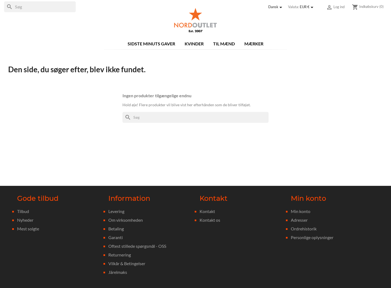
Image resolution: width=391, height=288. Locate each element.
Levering (116, 211)
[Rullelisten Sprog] (276, 7)
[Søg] (40, 6)
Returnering (119, 254)
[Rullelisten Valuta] (307, 7)
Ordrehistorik (304, 228)
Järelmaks (117, 272)
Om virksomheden (125, 220)
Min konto (300, 211)
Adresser (299, 220)
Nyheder (25, 220)
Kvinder (194, 43)
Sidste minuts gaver (151, 43)
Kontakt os (210, 220)
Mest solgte (28, 228)
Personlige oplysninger (312, 237)
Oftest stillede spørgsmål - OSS (137, 246)
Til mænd (224, 43)
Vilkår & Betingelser (126, 263)
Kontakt (207, 211)
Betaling (116, 228)
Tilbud (23, 211)
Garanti (115, 237)
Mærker (253, 43)
